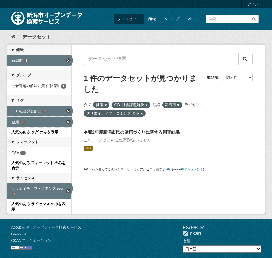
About (193, 19)
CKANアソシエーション (31, 240)
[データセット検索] (232, 19)
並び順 (212, 77)
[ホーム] (13, 37)
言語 (186, 241)
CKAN (192, 233)
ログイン (251, 4)
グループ (171, 19)
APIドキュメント (191, 169)
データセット (129, 19)
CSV (88, 148)
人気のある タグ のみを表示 (34, 132)
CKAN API (19, 234)
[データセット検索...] (161, 59)
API (168, 169)
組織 (152, 19)
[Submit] (254, 18)
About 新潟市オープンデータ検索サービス (46, 227)
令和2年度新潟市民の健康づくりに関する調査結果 (132, 132)
